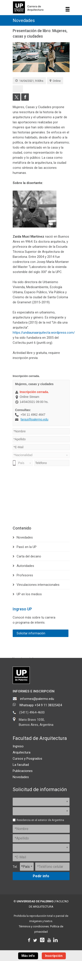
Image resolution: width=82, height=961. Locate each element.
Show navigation (68, 9)
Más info (28, 956)
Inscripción (54, 956)
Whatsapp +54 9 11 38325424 (40, 705)
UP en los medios (29, 594)
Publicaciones (23, 771)
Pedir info (41, 876)
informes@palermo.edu (37, 699)
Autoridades (25, 566)
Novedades (24, 20)
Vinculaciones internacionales (38, 585)
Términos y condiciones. (34, 926)
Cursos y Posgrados (27, 759)
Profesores (25, 575)
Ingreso (18, 746)
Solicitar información (31, 633)
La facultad (21, 765)
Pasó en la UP (27, 547)
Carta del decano (29, 556)
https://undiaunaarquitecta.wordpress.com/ (44, 333)
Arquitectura (21, 752)
